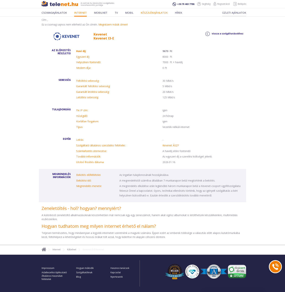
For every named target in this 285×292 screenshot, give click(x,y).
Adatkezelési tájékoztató (54, 272)
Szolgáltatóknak (84, 272)
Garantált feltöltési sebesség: (93, 86)
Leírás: (80, 139)
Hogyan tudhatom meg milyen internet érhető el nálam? (99, 226)
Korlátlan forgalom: (87, 121)
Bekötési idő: (83, 180)
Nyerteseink (117, 276)
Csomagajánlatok (54, 12)
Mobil (129, 12)
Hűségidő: (82, 116)
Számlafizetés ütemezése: (91, 151)
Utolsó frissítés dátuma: (90, 162)
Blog (78, 276)
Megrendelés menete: (89, 186)
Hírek (178, 12)
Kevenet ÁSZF (170, 145)
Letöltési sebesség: (87, 97)
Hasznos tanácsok (120, 268)
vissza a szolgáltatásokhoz (224, 34)
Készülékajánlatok (154, 12)
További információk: (88, 156)
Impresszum (48, 268)
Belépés (239, 4)
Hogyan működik (85, 268)
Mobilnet (100, 12)
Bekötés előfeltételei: (88, 175)
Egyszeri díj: (83, 56)
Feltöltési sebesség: (87, 80)
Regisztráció (221, 4)
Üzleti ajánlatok (234, 12)
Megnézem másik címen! (113, 24)
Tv (116, 12)
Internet (80, 12)
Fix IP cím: (82, 110)
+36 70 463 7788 (183, 4)
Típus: (79, 127)
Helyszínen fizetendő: (88, 62)
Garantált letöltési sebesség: (92, 92)
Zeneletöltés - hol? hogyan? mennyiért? (81, 208)
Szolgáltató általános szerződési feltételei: (100, 145)
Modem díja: (83, 68)
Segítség (203, 4)
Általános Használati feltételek (52, 277)
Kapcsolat (116, 272)
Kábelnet (71, 249)
